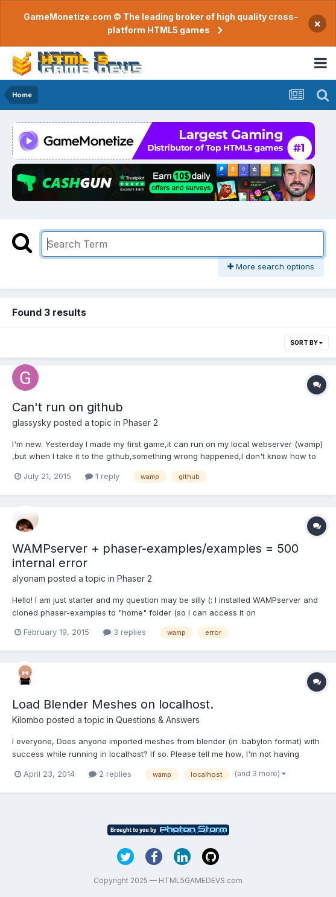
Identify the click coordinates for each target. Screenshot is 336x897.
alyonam (28, 578)
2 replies (110, 774)
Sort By (306, 342)
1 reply (102, 476)
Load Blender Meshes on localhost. (113, 704)
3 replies (124, 632)
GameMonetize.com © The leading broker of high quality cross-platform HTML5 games (161, 23)
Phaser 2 (140, 422)
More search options (270, 266)
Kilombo (28, 720)
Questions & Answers (158, 720)
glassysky (31, 422)
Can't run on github (67, 407)
